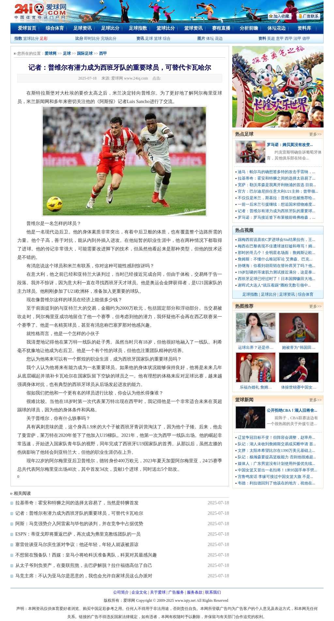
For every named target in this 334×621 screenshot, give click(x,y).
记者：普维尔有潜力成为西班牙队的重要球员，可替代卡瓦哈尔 (79, 513)
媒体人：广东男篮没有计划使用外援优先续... (276, 463)
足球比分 (110, 28)
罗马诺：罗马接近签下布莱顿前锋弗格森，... (276, 217)
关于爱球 (158, 592)
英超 (271, 38)
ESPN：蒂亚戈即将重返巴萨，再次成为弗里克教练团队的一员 (78, 534)
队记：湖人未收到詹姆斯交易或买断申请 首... (277, 444)
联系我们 (213, 592)
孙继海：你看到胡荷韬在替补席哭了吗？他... (276, 265)
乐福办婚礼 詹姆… (256, 387)
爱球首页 (27, 28)
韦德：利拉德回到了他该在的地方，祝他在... (276, 483)
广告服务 (176, 592)
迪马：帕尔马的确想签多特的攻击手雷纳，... (276, 172)
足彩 (44, 38)
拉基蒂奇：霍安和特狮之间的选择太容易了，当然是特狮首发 (77, 502)
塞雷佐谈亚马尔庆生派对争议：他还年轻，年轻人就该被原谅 (77, 544)
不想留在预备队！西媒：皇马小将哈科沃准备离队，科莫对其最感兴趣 (86, 555)
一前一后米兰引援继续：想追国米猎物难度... (276, 204)
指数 (18, 38)
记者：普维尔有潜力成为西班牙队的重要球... (276, 211)
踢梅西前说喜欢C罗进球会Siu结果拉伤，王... (276, 239)
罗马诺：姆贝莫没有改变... (290, 144)
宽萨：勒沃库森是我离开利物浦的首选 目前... (277, 185)
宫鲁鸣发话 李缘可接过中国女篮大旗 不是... (275, 476)
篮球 (158, 38)
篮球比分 (166, 28)
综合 (167, 38)
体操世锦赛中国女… (298, 387)
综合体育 (55, 28)
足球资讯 (82, 28)
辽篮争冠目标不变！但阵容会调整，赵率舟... (276, 437)
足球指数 (138, 28)
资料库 (304, 28)
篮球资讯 (193, 28)
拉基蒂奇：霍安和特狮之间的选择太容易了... (276, 178)
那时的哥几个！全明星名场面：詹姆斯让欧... (276, 252)
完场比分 (108, 38)
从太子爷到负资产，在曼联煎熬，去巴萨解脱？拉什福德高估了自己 (83, 565)
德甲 (306, 38)
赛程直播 (221, 28)
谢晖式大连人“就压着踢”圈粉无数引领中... (274, 285)
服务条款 (195, 592)
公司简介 (121, 592)
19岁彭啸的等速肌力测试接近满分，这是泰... (276, 272)
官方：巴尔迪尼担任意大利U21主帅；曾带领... (278, 191)
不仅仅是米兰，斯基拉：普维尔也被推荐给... (276, 198)
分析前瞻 (249, 28)
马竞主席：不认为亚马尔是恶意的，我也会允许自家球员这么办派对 (83, 575)
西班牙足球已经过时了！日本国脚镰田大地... (276, 278)
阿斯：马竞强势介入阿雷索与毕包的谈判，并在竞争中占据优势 (79, 523)
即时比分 (92, 38)
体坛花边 (276, 28)
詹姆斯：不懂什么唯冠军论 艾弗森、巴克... (275, 259)
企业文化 (139, 592)
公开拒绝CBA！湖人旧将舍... (292, 410)
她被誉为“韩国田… (298, 347)
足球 (148, 38)
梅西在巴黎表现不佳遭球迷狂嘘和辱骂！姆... (276, 246)
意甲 (280, 38)
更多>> (315, 134)
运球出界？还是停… (255, 347)
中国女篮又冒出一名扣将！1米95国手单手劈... (277, 470)
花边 (219, 38)
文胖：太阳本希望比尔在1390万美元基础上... (276, 450)
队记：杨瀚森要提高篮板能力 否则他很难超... (277, 457)
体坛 (210, 38)
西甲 (289, 38)
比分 (79, 38)
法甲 (297, 38)
